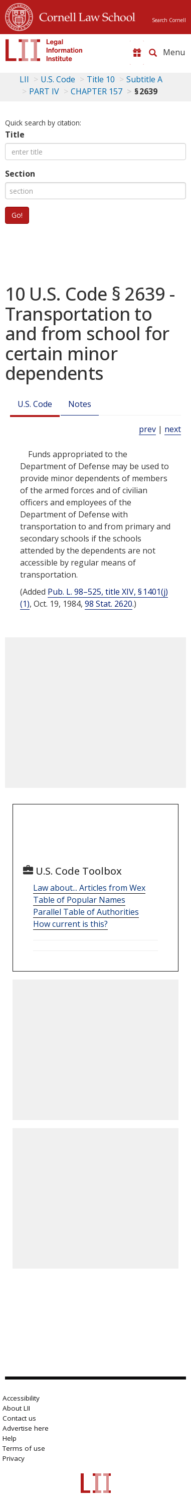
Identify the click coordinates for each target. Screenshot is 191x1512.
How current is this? (70, 923)
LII (24, 79)
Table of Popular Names (79, 899)
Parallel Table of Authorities (86, 911)
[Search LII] (153, 53)
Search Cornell (169, 20)
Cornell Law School (84, 15)
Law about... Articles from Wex (89, 887)
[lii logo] (44, 50)
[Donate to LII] (137, 53)
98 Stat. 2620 (108, 603)
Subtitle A (144, 79)
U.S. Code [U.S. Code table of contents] (58, 79)
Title (15, 134)
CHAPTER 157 (96, 91)
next (172, 429)
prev (147, 429)
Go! (17, 215)
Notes (79, 403)
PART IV (44, 91)
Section (20, 173)
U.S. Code (35, 403)
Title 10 (101, 79)
